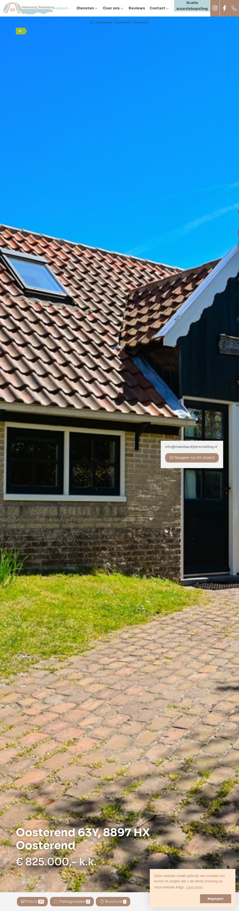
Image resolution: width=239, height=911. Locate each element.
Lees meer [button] (194, 887)
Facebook (224, 8)
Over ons (113, 8)
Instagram (215, 8)
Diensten (87, 8)
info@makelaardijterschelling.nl (191, 447)
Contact (160, 8)
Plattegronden (72, 901)
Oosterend (103, 22)
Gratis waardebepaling (192, 5)
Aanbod (62, 8)
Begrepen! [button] (215, 899)
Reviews (137, 8)
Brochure (113, 901)
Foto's (32, 901)
